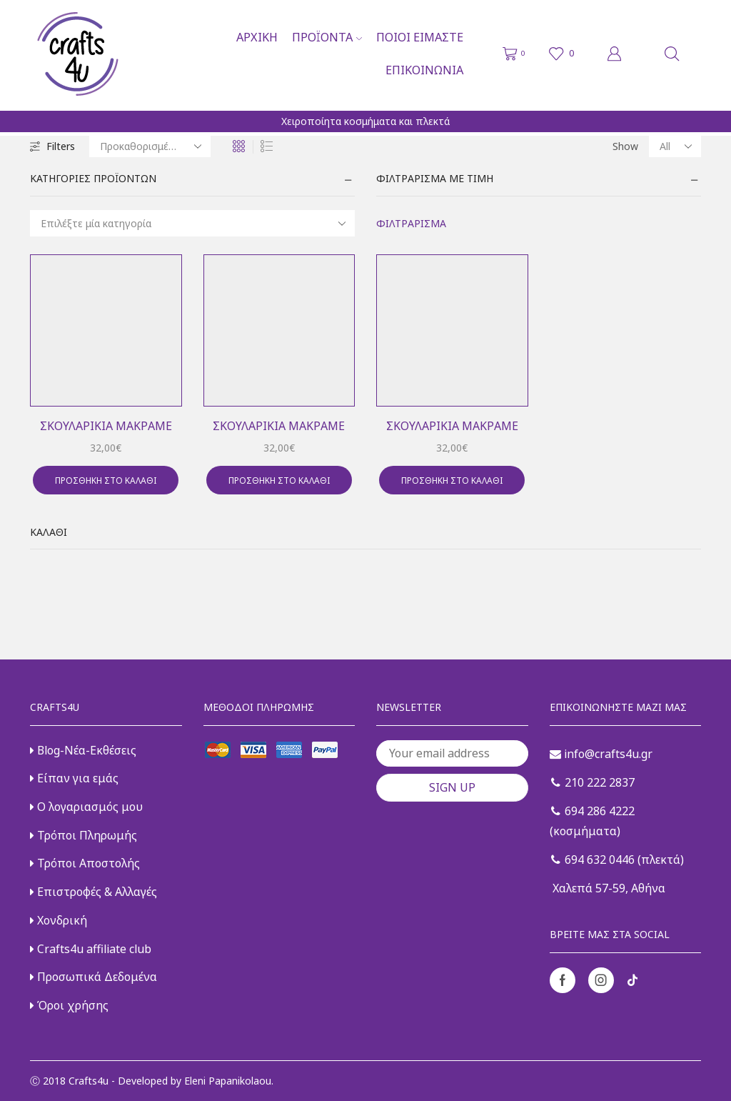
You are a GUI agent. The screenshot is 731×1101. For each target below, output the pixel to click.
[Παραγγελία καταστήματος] (150, 146)
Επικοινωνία (424, 70)
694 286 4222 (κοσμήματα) (592, 821)
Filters (52, 146)
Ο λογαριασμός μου (86, 806)
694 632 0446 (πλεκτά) (617, 859)
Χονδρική (58, 920)
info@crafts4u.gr (601, 754)
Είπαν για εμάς (74, 778)
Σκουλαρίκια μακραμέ (106, 426)
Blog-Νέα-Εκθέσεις (83, 750)
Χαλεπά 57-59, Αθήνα (607, 888)
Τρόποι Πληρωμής (83, 835)
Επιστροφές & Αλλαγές (93, 892)
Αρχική (257, 37)
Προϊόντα (327, 37)
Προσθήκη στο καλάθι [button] (105, 480)
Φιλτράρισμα (411, 223)
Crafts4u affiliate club (90, 949)
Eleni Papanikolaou (227, 1080)
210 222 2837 (593, 782)
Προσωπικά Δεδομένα (93, 977)
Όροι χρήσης (69, 1005)
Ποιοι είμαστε (419, 37)
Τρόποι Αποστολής (85, 863)
